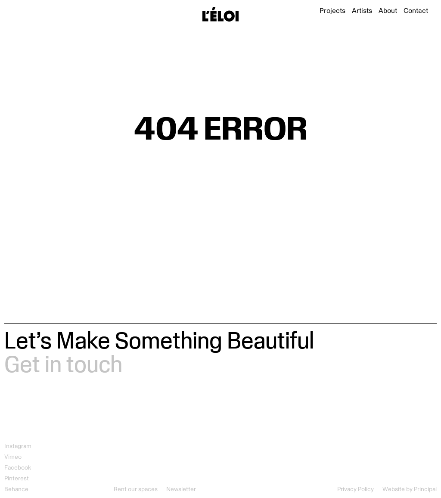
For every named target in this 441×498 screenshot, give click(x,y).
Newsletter (181, 489)
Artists (362, 10)
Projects (332, 10)
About (388, 10)
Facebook (17, 467)
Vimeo (13, 457)
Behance (16, 489)
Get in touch (63, 363)
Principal (425, 489)
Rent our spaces (136, 489)
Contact (416, 10)
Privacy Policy (355, 489)
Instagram (17, 446)
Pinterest (16, 478)
